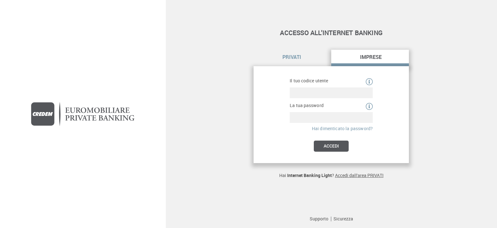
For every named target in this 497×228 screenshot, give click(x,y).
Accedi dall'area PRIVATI (359, 175)
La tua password (307, 105)
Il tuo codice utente (309, 80)
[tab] (292, 58)
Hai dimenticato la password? (342, 128)
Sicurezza (343, 219)
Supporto (319, 219)
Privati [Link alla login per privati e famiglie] (291, 57)
